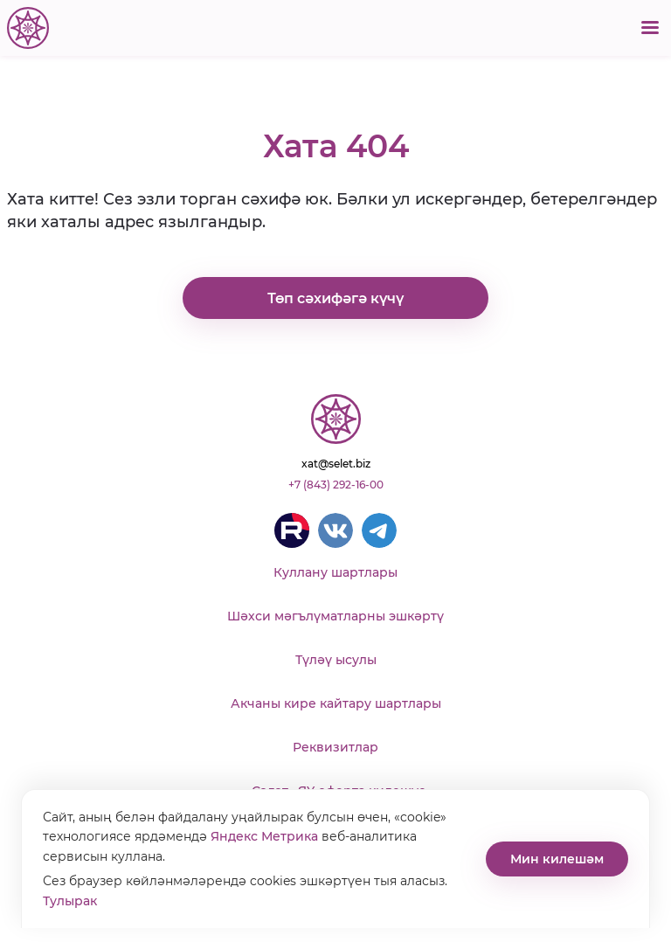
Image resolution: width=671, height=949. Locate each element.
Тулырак (70, 901)
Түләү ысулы (336, 660)
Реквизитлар (335, 747)
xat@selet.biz (335, 463)
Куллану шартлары (335, 572)
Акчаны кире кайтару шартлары (336, 703)
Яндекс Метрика (264, 836)
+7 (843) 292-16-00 (336, 484)
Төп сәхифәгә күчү (335, 298)
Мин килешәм (557, 859)
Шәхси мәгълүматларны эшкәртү (335, 616)
